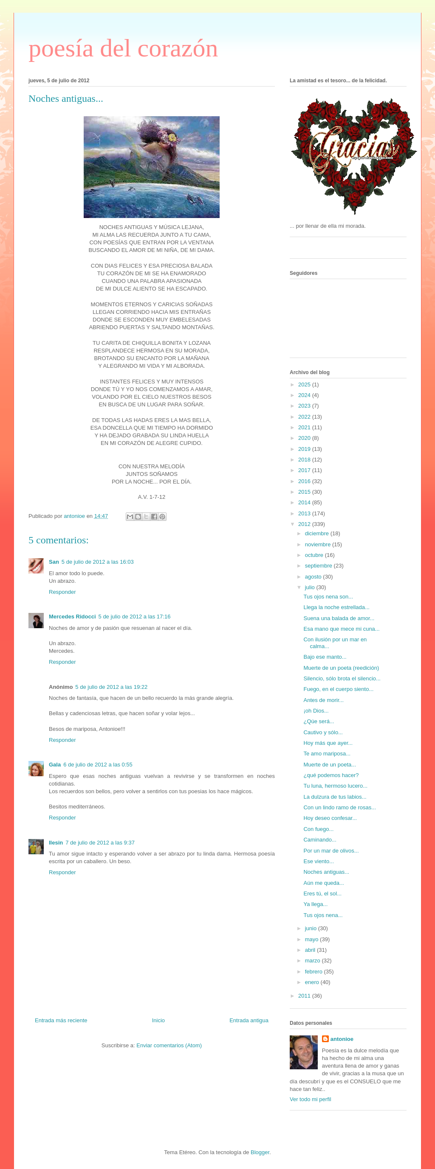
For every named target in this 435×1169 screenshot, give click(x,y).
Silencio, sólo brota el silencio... (341, 678)
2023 (305, 406)
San (54, 562)
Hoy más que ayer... (328, 743)
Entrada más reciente (61, 1020)
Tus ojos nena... (322, 915)
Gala (55, 764)
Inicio (158, 1020)
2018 (305, 459)
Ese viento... (318, 861)
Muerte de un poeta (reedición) (341, 668)
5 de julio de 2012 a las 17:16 (135, 616)
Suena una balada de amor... (338, 618)
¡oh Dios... (315, 711)
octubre (315, 555)
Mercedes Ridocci (72, 616)
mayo (312, 939)
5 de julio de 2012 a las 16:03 (98, 562)
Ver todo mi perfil (310, 1099)
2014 (305, 502)
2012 (305, 524)
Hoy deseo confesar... (330, 818)
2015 (305, 492)
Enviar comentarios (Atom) (169, 1045)
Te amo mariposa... (326, 753)
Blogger (260, 1152)
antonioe (341, 1039)
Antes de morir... (323, 700)
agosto (314, 576)
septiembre (319, 565)
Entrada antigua (248, 1020)
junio (311, 928)
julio (310, 587)
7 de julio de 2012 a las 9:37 (100, 842)
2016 (305, 481)
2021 (305, 427)
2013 (305, 513)
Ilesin (56, 842)
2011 (305, 996)
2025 (305, 384)
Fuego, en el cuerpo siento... (338, 689)
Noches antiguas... (326, 872)
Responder (62, 592)
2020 (305, 438)
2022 (305, 417)
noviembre (318, 544)
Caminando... (319, 839)
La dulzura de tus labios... (334, 797)
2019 (305, 449)
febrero (314, 971)
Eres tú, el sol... (322, 893)
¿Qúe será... (318, 721)
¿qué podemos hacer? (331, 775)
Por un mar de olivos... (331, 850)
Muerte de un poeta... (329, 764)
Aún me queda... (323, 883)
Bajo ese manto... (324, 657)
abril (311, 950)
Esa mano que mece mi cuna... (341, 629)
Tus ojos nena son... (328, 596)
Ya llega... (315, 904)
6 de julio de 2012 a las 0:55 (98, 764)
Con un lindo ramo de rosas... (339, 807)
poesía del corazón (123, 48)
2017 (305, 470)
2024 (305, 395)
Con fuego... (318, 829)
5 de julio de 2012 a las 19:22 (111, 687)
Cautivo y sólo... (323, 732)
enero (313, 982)
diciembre (317, 533)
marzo (313, 960)
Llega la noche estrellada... (336, 607)
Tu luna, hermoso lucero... (335, 786)
